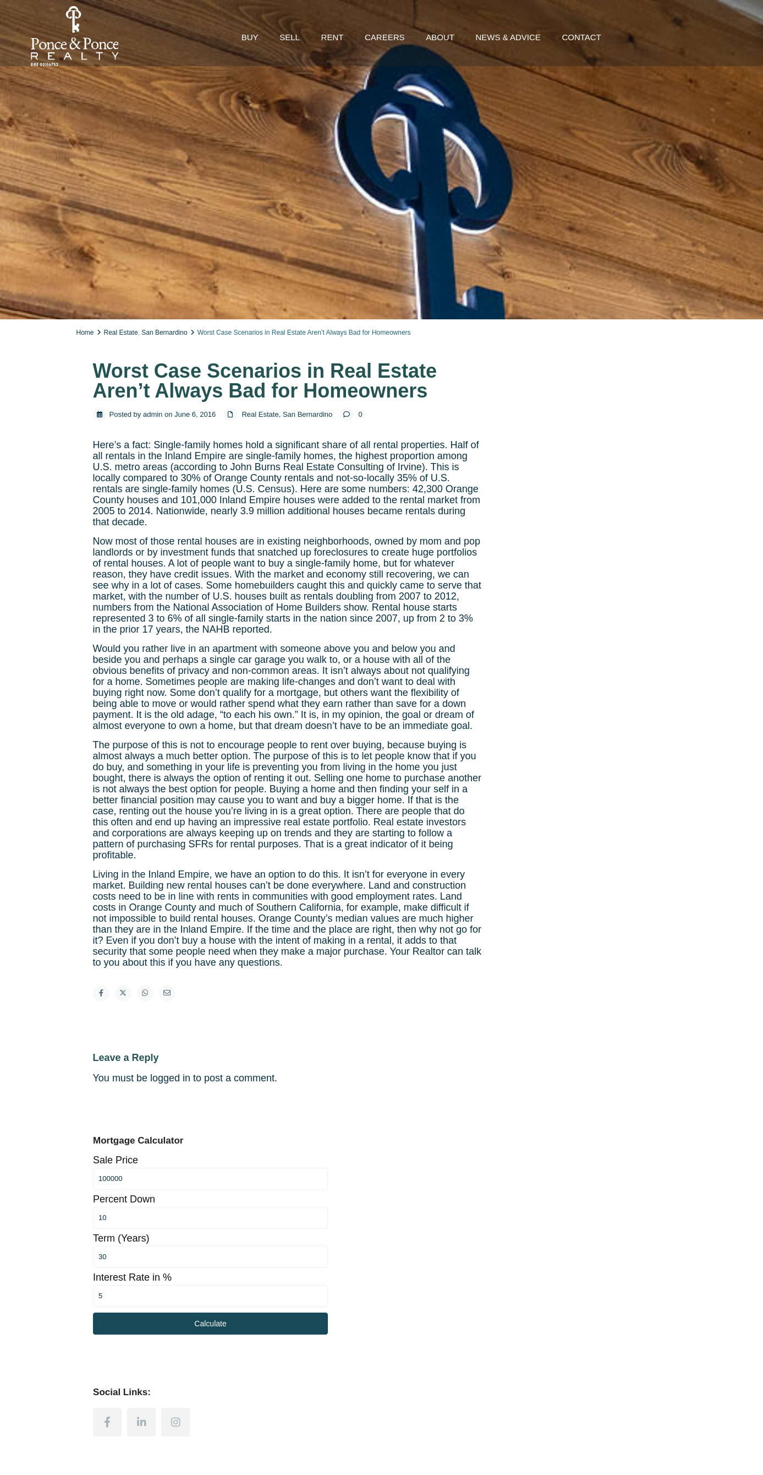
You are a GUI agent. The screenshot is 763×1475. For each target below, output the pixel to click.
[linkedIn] (581, 650)
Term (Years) (561, 466)
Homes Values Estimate (430, 1230)
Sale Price (555, 388)
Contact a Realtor (577, 1217)
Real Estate (121, 332)
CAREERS (385, 37)
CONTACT (581, 37)
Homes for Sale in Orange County (291, 1217)
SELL (289, 37)
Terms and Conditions (649, 1458)
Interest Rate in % (572, 505)
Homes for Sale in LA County (282, 1205)
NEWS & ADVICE (507, 37)
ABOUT (440, 37)
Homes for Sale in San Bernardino (291, 1230)
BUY (250, 37)
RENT (332, 37)
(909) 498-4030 (117, 1322)
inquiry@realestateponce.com (142, 1338)
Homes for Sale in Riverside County (294, 1242)
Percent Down (564, 427)
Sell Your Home (573, 1205)
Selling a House (417, 1205)
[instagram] (615, 650)
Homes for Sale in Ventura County (291, 1254)
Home (85, 332)
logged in (170, 1078)
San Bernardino (164, 332)
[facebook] (547, 650)
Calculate (601, 551)
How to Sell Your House (430, 1217)
